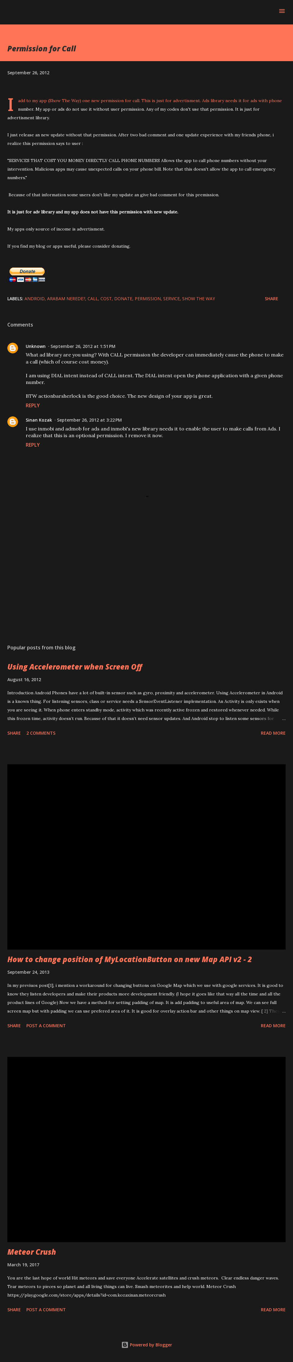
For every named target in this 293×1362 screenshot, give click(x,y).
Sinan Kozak (39, 420)
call (93, 298)
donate (123, 298)
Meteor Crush (31, 1252)
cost (106, 298)
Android (34, 298)
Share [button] (271, 298)
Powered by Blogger (146, 1345)
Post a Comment (46, 1025)
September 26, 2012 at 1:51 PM (83, 346)
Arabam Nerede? (66, 298)
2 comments (40, 733)
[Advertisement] (146, 582)
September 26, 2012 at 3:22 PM (89, 420)
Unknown (36, 346)
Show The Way (198, 298)
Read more (273, 733)
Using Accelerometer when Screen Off (74, 667)
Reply (33, 405)
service (171, 298)
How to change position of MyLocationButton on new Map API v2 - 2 (129, 959)
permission (148, 298)
